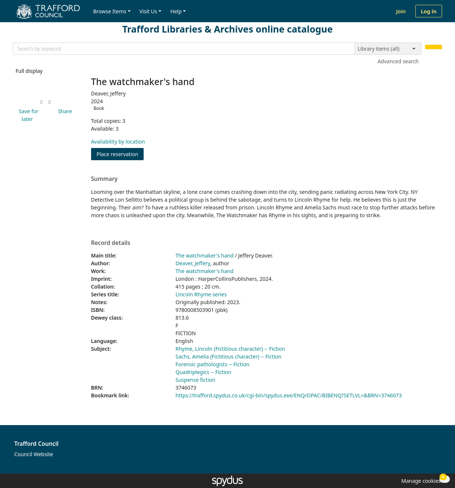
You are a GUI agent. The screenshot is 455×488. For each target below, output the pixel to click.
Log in (428, 11)
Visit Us (148, 11)
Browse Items (109, 11)
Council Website (33, 454)
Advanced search (398, 61)
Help (176, 11)
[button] (27, 115)
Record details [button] (110, 243)
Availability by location (118, 141)
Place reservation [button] (120, 154)
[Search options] (387, 49)
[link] (41, 101)
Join (401, 11)
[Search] (433, 47)
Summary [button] (104, 179)
